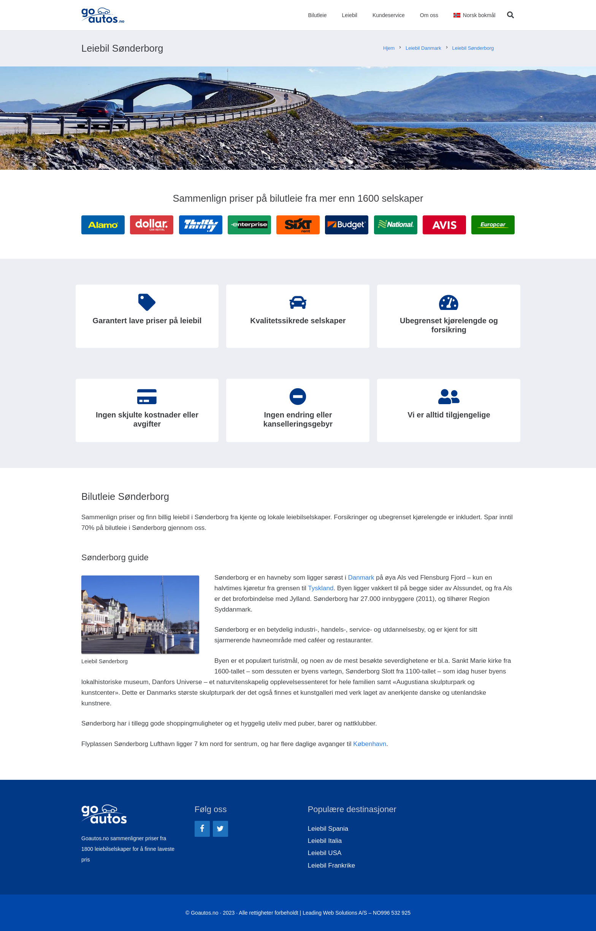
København (369, 744)
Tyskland (320, 588)
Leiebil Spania (328, 828)
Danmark (361, 577)
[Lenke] (103, 15)
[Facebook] (202, 829)
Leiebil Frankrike (331, 865)
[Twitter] (220, 829)
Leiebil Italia (325, 840)
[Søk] (510, 15)
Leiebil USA (325, 853)
